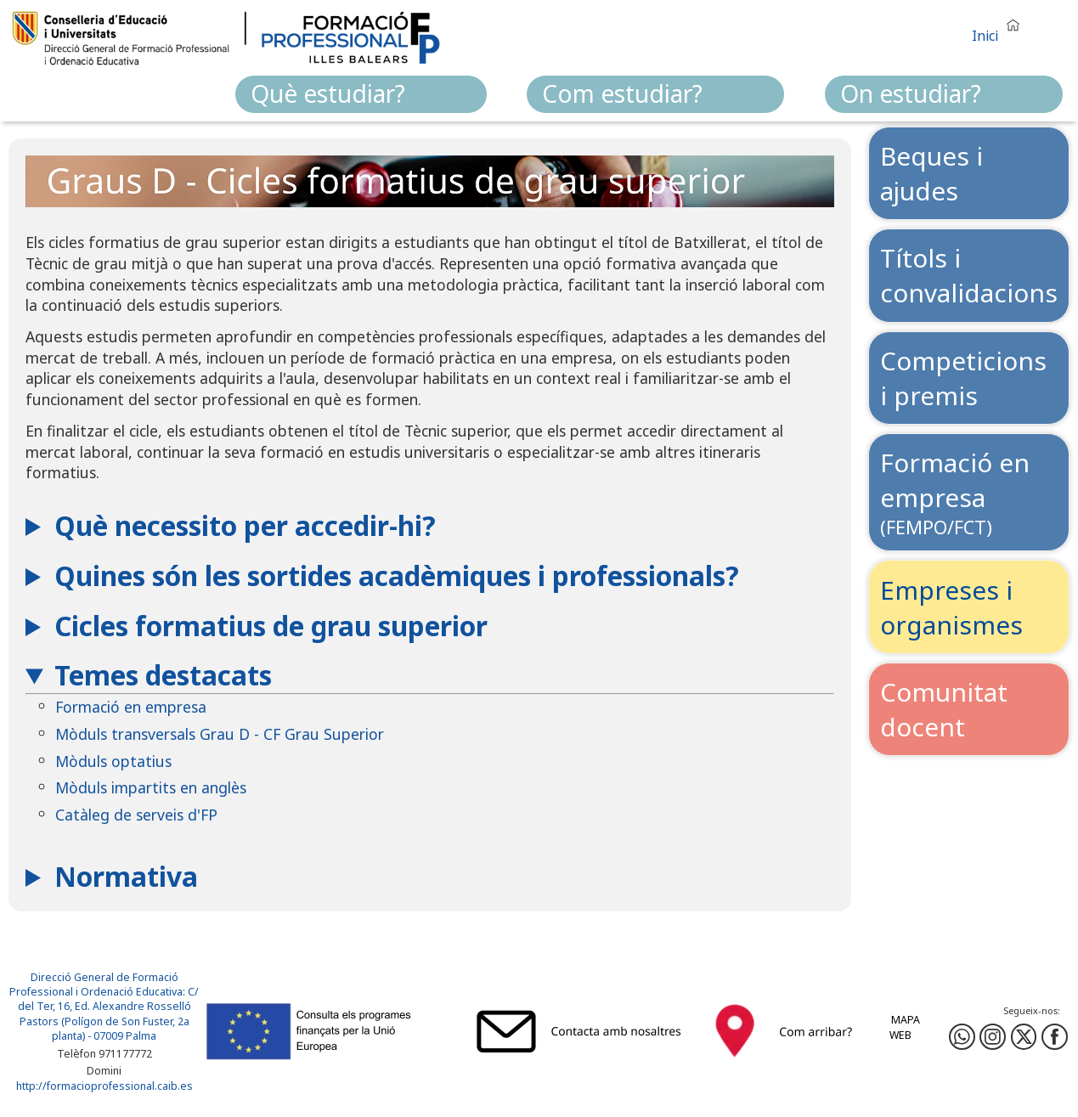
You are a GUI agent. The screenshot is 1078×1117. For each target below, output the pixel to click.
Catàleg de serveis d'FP (136, 814)
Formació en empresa (130, 707)
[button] (999, 28)
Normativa (126, 876)
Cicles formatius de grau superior (271, 625)
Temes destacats (163, 675)
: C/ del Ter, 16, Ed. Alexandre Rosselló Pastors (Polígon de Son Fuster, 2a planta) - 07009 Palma (109, 1013)
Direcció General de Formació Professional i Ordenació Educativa (96, 984)
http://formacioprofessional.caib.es (104, 1087)
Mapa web (904, 1027)
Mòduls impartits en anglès (150, 787)
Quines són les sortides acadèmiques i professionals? (396, 575)
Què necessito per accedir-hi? (245, 525)
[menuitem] (361, 94)
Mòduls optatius (113, 761)
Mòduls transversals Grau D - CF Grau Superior (219, 734)
